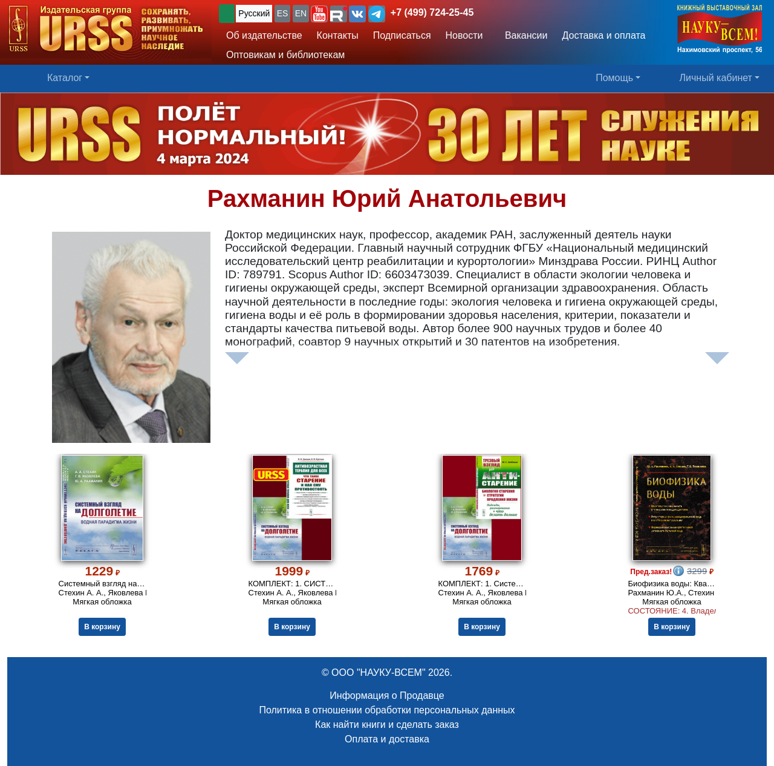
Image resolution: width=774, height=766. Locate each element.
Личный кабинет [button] (716, 78)
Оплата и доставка (387, 739)
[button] (319, 13)
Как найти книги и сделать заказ (387, 724)
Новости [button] (464, 35)
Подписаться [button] (402, 35)
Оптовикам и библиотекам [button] (285, 55)
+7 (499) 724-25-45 (432, 12)
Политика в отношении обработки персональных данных (387, 710)
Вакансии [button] (522, 35)
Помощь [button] (614, 78)
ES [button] (282, 13)
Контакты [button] (338, 35)
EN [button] (301, 13)
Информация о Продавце (387, 695)
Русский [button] (254, 13)
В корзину (102, 627)
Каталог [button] (64, 78)
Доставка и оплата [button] (603, 35)
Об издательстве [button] (264, 35)
